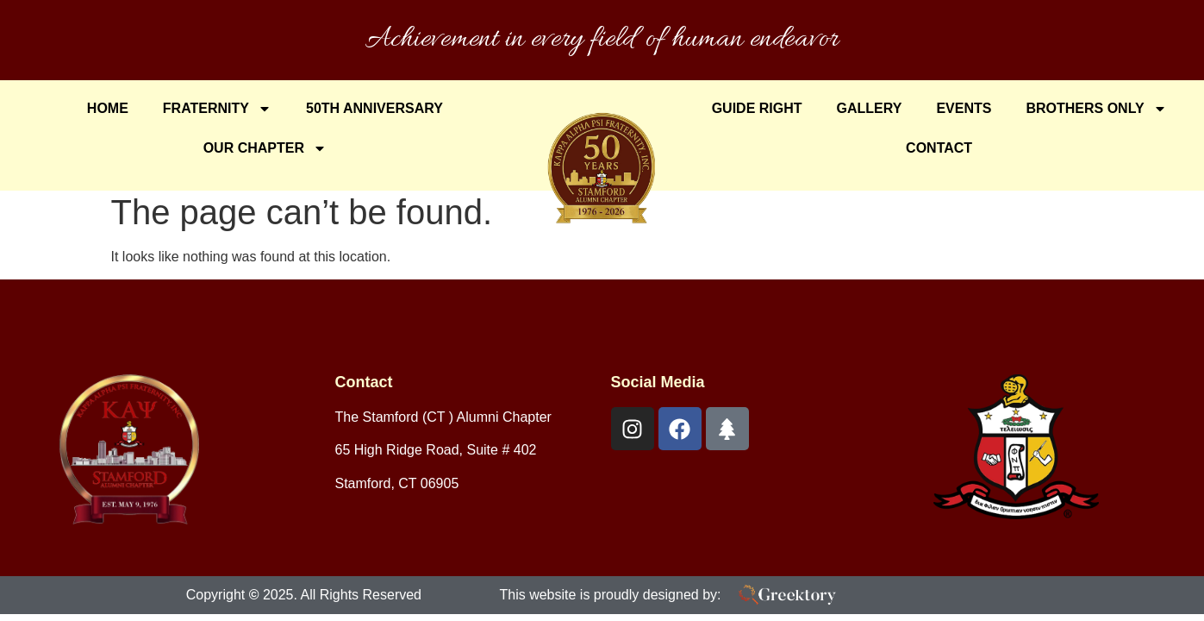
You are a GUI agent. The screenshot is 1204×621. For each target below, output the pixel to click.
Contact (939, 148)
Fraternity (217, 108)
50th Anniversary (374, 108)
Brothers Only (1096, 108)
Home (107, 108)
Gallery (869, 108)
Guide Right (757, 108)
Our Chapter (265, 148)
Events (963, 108)
